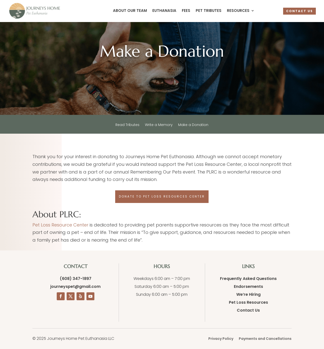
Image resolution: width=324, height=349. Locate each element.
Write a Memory (159, 125)
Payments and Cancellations (265, 339)
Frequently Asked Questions (248, 278)
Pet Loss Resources (248, 302)
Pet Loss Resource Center (60, 225)
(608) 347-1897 (75, 278)
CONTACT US (299, 11)
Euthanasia (164, 11)
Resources (238, 11)
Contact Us (248, 310)
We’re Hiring (248, 294)
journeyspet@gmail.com (75, 286)
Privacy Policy (220, 339)
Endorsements (248, 286)
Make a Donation (193, 125)
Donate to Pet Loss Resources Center (162, 196)
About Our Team (130, 11)
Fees (186, 11)
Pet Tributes (208, 11)
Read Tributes (127, 125)
